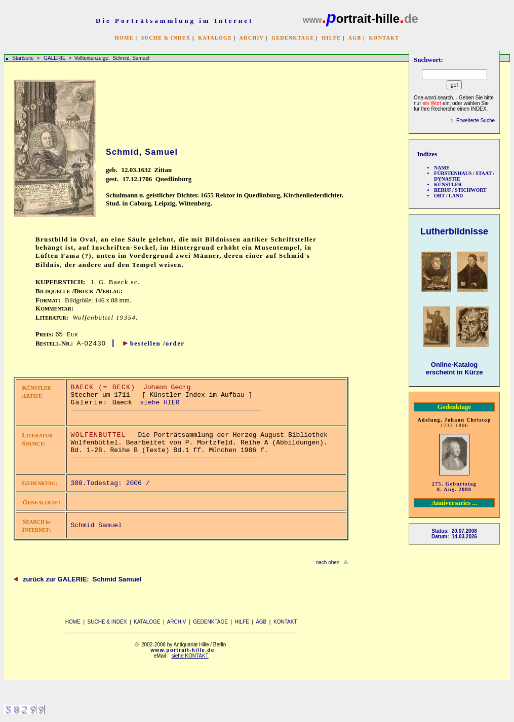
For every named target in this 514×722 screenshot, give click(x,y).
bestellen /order (157, 343)
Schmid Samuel (96, 525)
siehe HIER (159, 402)
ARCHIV (252, 38)
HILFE (331, 38)
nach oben (328, 562)
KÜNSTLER (448, 184)
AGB (355, 38)
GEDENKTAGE (292, 38)
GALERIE (55, 58)
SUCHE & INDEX (165, 38)
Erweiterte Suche (475, 120)
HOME (124, 38)
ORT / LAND (448, 195)
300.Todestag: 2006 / (112, 483)
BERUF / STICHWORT (460, 190)
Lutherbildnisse (454, 231)
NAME (442, 167)
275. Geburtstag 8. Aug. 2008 (454, 486)
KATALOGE (215, 38)
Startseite (22, 58)
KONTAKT (384, 38)
